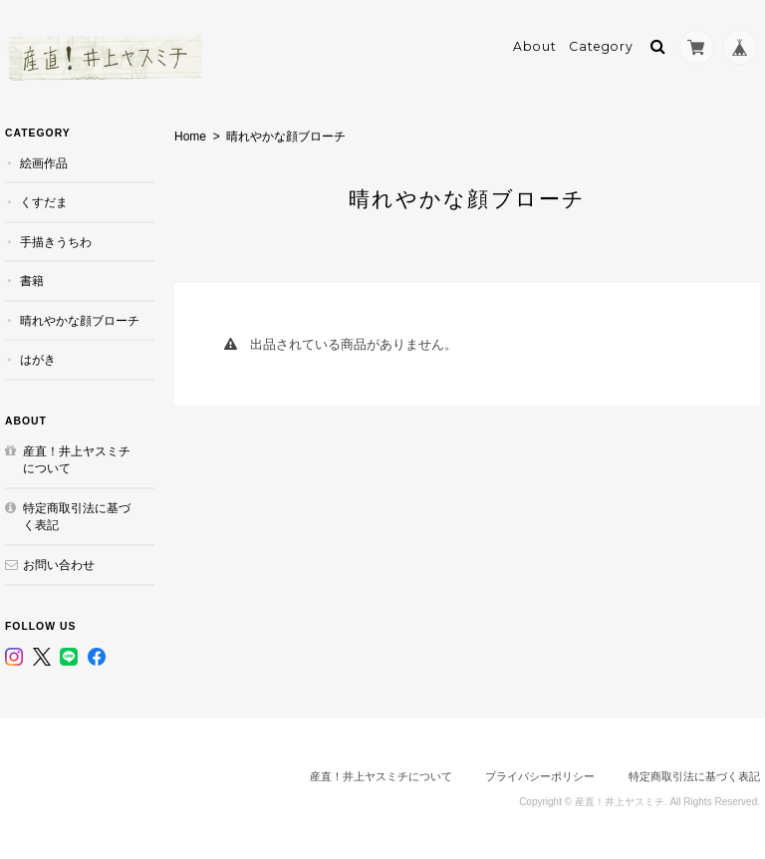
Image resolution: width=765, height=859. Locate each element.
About (535, 46)
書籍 (32, 280)
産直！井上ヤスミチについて (76, 459)
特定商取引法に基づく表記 (76, 516)
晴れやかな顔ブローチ (79, 320)
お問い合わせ (59, 564)
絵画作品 (44, 162)
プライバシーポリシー (540, 776)
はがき (38, 359)
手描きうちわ (56, 241)
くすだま (44, 201)
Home (190, 136)
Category (601, 46)
